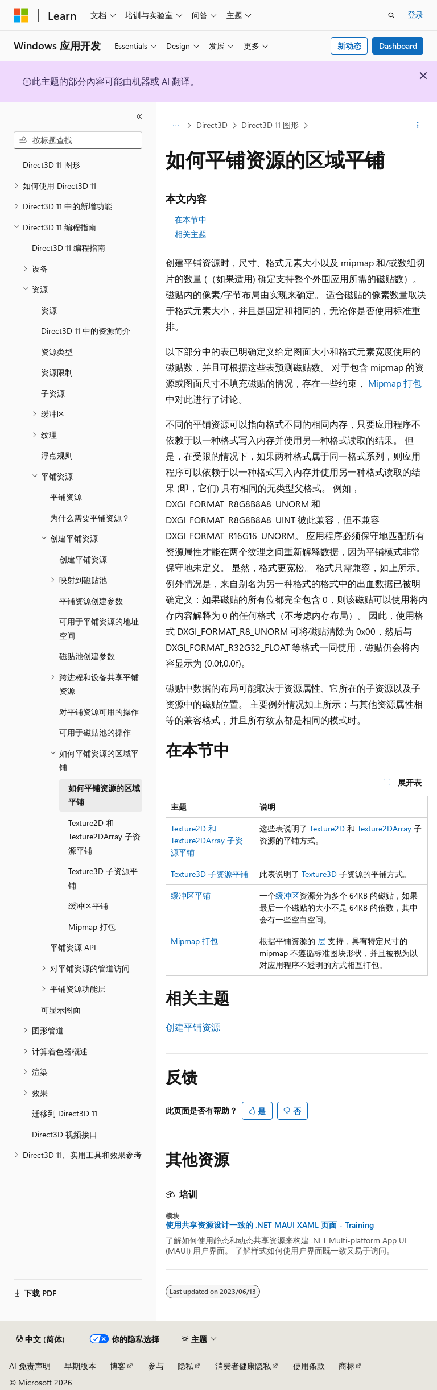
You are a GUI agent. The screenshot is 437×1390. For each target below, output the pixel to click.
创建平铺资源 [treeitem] (83, 559)
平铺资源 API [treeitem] (73, 947)
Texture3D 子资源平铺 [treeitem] (103, 878)
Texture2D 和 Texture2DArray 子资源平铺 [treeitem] (104, 836)
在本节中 (191, 219)
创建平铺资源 (193, 1027)
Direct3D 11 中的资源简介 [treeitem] (85, 330)
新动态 (349, 45)
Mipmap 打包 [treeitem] (92, 926)
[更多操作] (418, 126)
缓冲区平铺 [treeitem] (88, 905)
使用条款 (309, 1365)
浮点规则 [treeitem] (57, 455)
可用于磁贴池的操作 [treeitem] (95, 732)
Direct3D (212, 124)
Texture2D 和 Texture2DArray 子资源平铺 (207, 840)
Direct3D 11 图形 (270, 124)
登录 (415, 14)
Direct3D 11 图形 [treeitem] (51, 164)
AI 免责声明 (30, 1365)
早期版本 (80, 1365)
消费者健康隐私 (243, 1365)
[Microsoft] (21, 15)
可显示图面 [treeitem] (61, 1009)
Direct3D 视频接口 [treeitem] (64, 1134)
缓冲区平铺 (191, 895)
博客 (118, 1365)
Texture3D (319, 873)
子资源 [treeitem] (53, 393)
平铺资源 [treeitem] (66, 496)
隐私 (185, 1365)
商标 (346, 1365)
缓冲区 (287, 895)
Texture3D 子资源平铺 (209, 873)
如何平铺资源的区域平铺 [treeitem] (104, 795)
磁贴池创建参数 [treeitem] (87, 656)
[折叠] (139, 116)
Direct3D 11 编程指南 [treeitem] (68, 247)
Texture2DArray (384, 828)
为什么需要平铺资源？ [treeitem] (90, 517)
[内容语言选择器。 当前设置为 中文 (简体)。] (40, 1339)
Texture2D (327, 828)
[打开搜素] (391, 15)
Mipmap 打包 (395, 383)
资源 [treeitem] (49, 310)
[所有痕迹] (175, 126)
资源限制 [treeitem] (57, 372)
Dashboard (398, 45)
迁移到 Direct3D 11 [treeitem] (64, 1113)
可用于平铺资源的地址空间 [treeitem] (99, 628)
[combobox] (78, 140)
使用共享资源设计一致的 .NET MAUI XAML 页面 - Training (270, 1225)
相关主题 (191, 234)
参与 (156, 1365)
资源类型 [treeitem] (57, 351)
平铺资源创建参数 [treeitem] (91, 600)
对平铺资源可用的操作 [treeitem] (99, 711)
